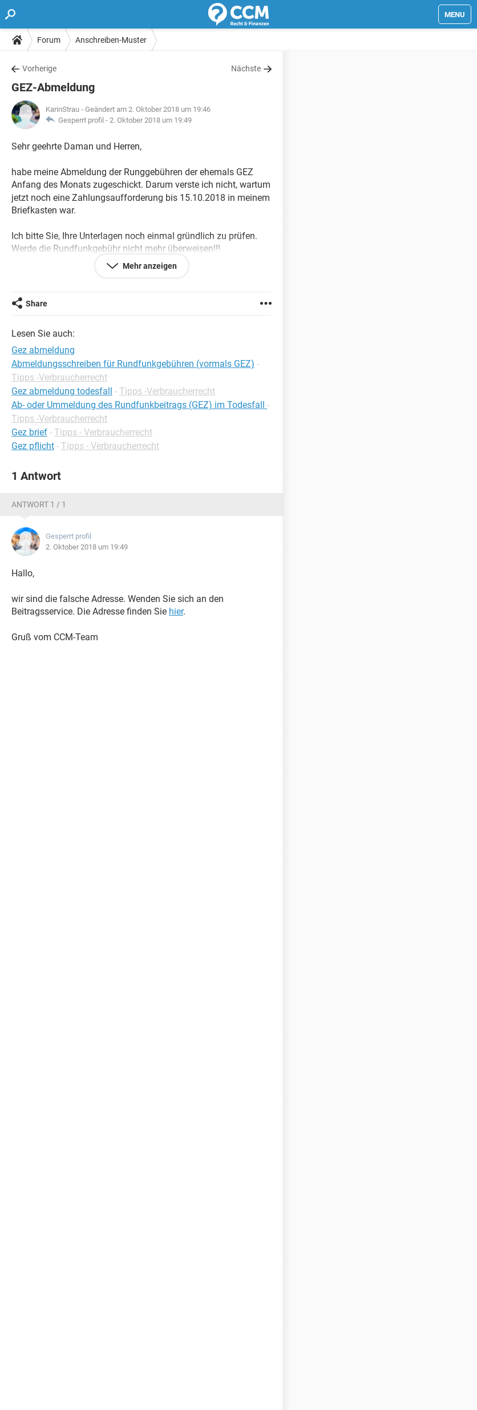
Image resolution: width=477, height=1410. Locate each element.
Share (36, 303)
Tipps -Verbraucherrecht (59, 377)
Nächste (246, 68)
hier (176, 611)
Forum (48, 40)
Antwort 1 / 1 (38, 504)
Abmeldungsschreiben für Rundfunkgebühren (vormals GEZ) (132, 363)
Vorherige (39, 68)
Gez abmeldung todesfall (61, 391)
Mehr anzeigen (149, 265)
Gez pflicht (32, 446)
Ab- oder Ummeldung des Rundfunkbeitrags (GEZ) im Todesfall (139, 404)
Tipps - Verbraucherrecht (103, 432)
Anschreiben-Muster (111, 40)
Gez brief (29, 432)
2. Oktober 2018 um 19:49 (151, 120)
